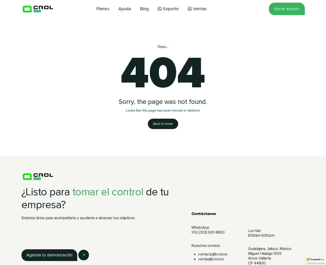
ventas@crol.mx (211, 259)
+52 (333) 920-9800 (208, 232)
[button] (316, 261)
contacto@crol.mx (213, 254)
